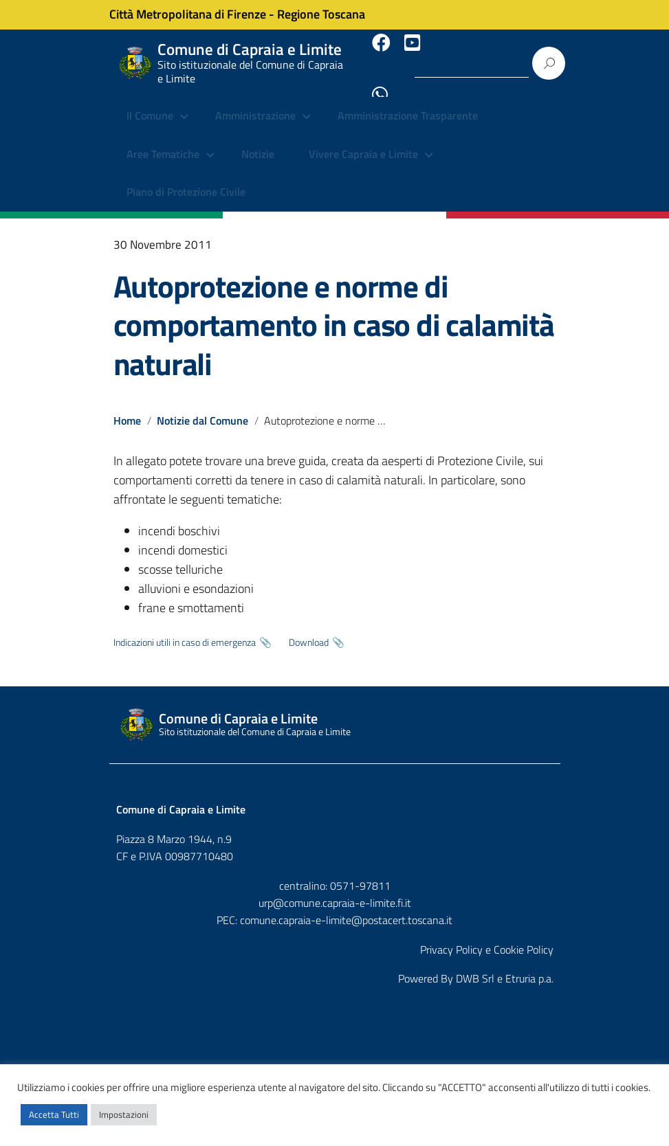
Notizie (257, 141)
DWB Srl (475, 964)
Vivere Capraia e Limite (363, 141)
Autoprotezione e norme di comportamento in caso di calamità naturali (333, 311)
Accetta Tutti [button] (54, 1114)
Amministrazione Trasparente (408, 103)
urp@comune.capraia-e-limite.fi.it (335, 888)
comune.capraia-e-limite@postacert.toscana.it (346, 905)
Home (127, 406)
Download (309, 628)
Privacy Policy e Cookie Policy (486, 935)
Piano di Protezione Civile (186, 178)
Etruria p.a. (529, 964)
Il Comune (150, 103)
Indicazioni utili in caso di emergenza (184, 628)
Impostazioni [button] (124, 1114)
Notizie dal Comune (203, 406)
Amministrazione (255, 103)
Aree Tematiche (163, 141)
